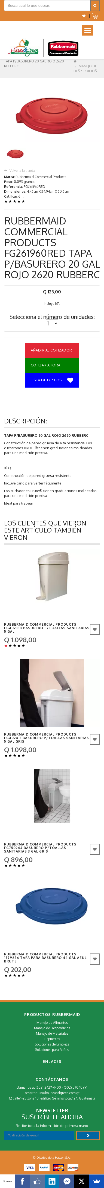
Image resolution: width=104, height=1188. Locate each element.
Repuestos (52, 1039)
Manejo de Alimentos (52, 1023)
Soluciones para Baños (52, 1050)
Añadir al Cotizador (51, 350)
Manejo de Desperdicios (52, 1028)
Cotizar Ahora (45, 365)
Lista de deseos (52, 381)
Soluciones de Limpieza (52, 1044)
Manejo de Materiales (52, 1033)
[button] (84, 16)
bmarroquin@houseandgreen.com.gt (52, 1093)
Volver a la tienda (19, 171)
